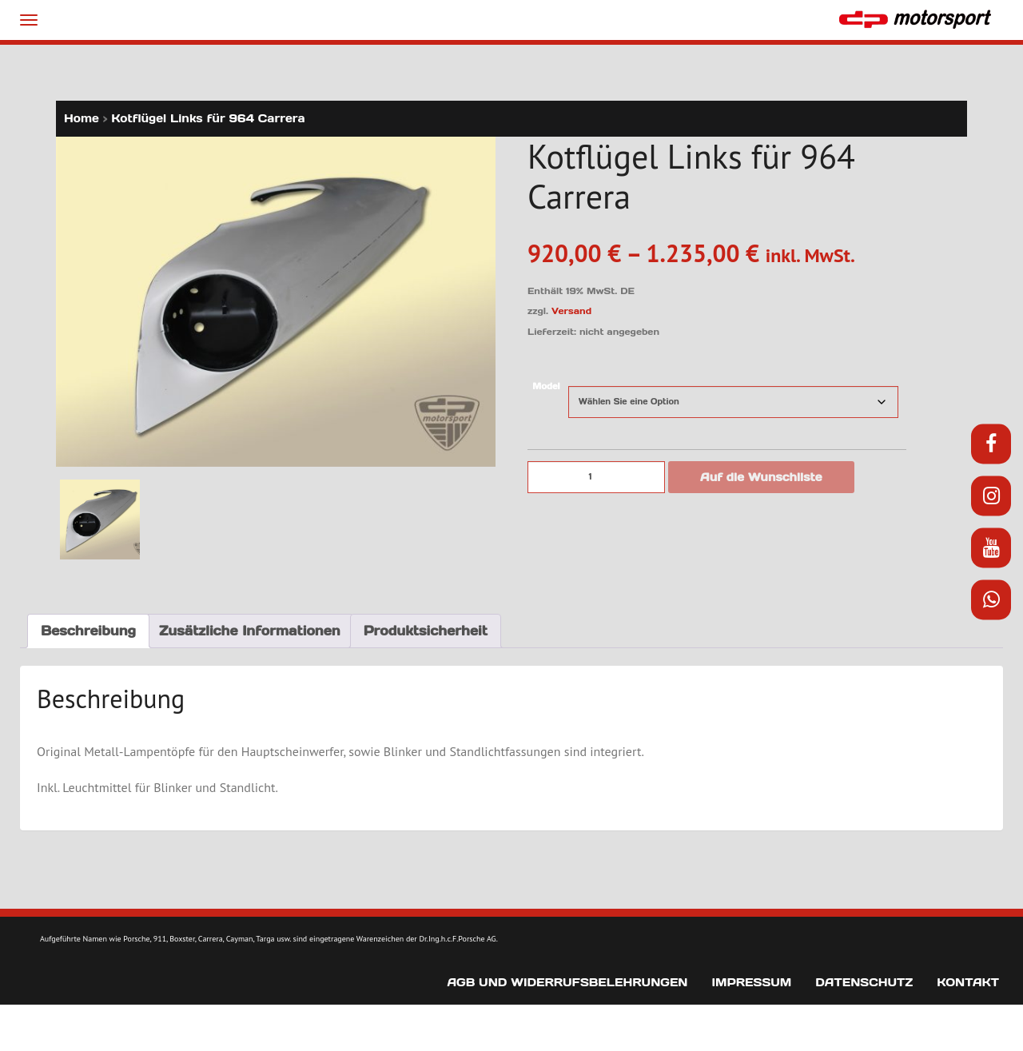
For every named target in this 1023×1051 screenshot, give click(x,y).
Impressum (751, 982)
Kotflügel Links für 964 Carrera (208, 118)
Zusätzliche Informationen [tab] (249, 631)
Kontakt (968, 982)
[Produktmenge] (596, 477)
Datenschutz (864, 982)
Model (545, 386)
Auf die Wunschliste (761, 477)
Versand (571, 310)
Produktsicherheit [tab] (426, 631)
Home (81, 118)
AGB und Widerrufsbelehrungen (567, 982)
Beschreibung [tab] (88, 631)
